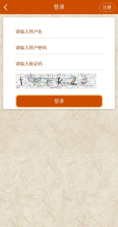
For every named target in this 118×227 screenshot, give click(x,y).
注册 (107, 7)
